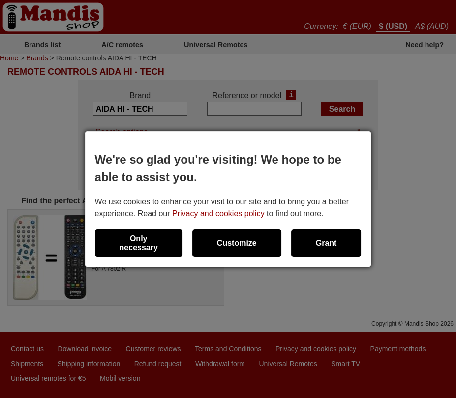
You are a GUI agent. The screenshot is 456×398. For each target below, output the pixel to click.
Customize (237, 243)
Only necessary (139, 243)
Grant (326, 243)
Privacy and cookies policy (218, 213)
